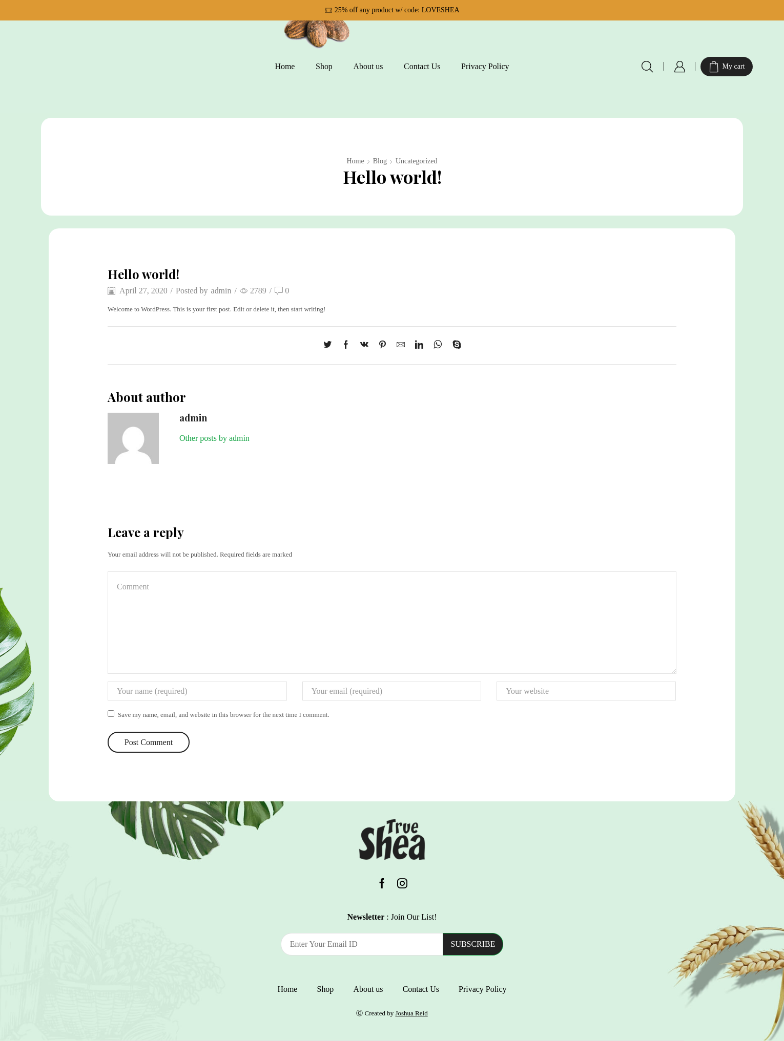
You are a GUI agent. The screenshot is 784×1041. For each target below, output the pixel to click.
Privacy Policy (485, 66)
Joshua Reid (411, 1013)
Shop (324, 66)
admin (221, 290)
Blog (380, 161)
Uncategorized (417, 161)
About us (368, 66)
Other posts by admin (214, 438)
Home (285, 66)
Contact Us (422, 66)
